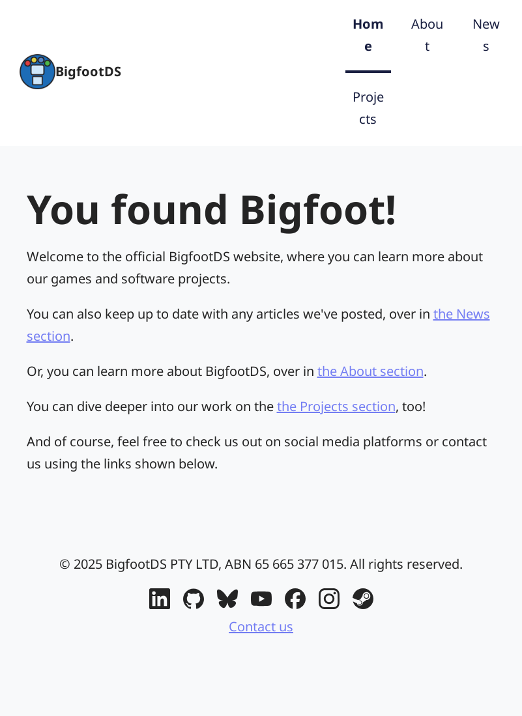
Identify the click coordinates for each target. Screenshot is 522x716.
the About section (370, 371)
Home (368, 35)
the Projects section (336, 406)
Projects (368, 108)
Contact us (261, 626)
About (427, 35)
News (486, 35)
